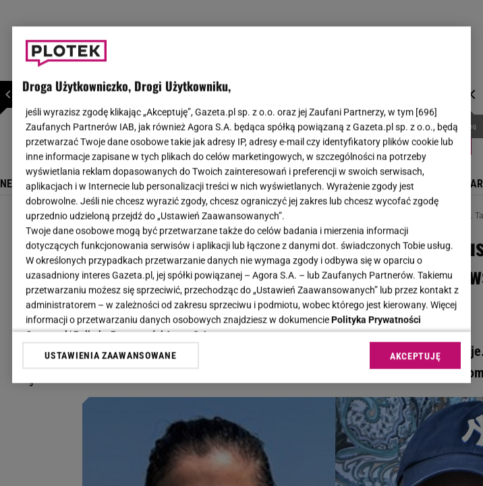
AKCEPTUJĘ (415, 356)
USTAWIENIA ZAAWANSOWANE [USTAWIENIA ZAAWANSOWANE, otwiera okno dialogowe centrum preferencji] (110, 355)
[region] (241, 204)
